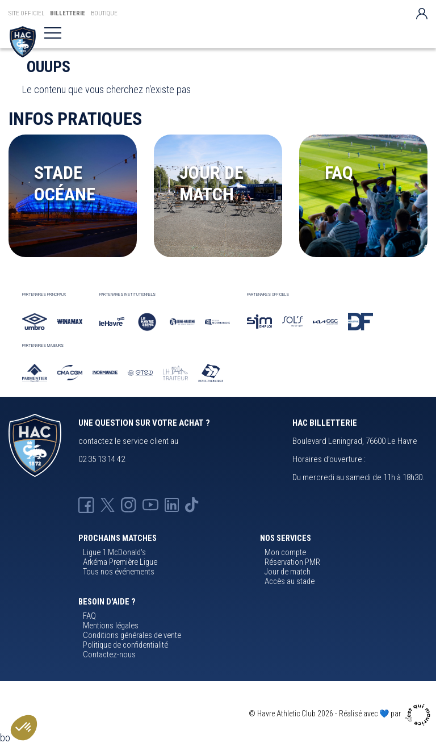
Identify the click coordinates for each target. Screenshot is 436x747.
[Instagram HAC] (128, 505)
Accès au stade (290, 581)
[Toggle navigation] (53, 32)
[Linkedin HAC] (172, 505)
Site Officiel (26, 13)
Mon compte (285, 552)
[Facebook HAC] (86, 505)
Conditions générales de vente (132, 635)
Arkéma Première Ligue (120, 562)
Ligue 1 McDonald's (114, 552)
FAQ (89, 616)
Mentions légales (111, 626)
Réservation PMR (292, 562)
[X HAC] (107, 505)
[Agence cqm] (419, 713)
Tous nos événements (118, 572)
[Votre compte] (421, 13)
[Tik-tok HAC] (192, 505)
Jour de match (288, 572)
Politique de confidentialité (125, 645)
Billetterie (67, 13)
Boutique (104, 13)
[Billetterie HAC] (22, 42)
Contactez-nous (109, 655)
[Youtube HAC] (150, 505)
